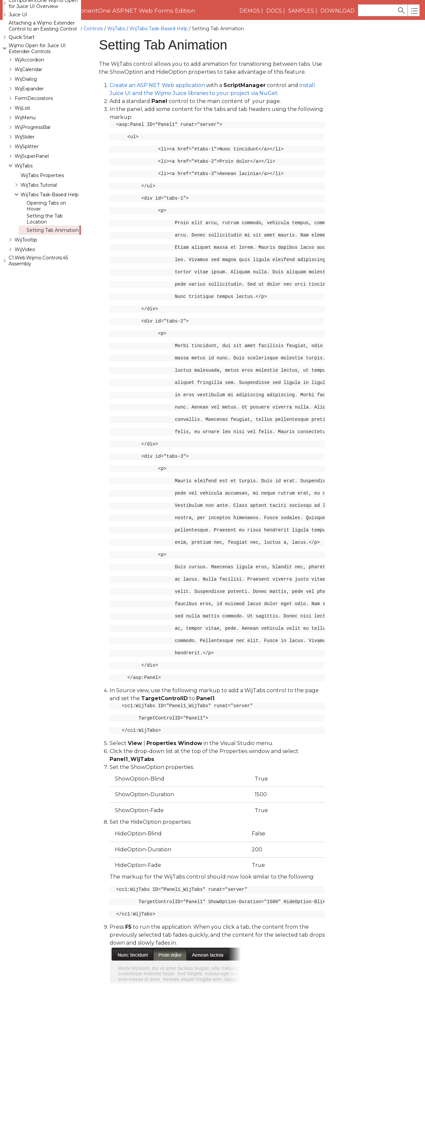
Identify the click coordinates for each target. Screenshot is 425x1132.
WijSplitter (27, 186)
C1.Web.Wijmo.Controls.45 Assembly (38, 300)
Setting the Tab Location (45, 258)
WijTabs (116, 29)
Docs (274, 11)
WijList (22, 147)
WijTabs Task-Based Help (158, 29)
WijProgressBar (33, 167)
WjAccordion (29, 99)
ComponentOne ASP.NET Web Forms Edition (128, 10)
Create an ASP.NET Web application (157, 85)
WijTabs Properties (42, 215)
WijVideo (25, 289)
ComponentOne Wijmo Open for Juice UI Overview (43, 43)
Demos (249, 11)
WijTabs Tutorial (39, 225)
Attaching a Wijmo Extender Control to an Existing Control (43, 65)
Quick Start (22, 77)
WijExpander (29, 128)
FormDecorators (34, 138)
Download (337, 11)
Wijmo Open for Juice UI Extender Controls (53, 29)
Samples (301, 11)
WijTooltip (26, 279)
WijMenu (25, 157)
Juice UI (18, 54)
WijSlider (25, 176)
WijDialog (26, 119)
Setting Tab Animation (53, 270)
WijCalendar (28, 109)
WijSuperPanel (32, 196)
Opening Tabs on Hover (46, 245)
